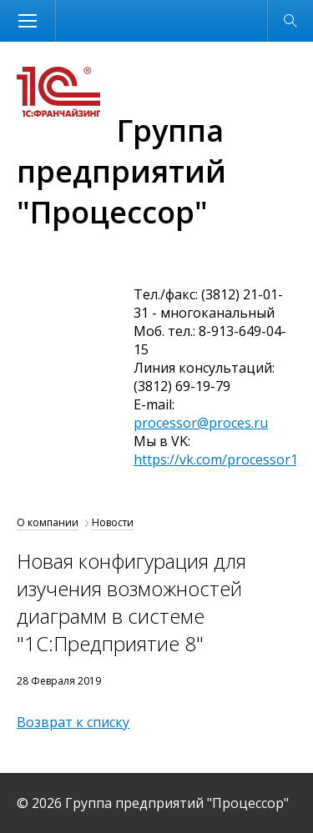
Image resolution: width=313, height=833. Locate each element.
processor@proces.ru (201, 423)
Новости (113, 522)
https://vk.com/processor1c (219, 459)
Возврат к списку (73, 722)
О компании (47, 522)
